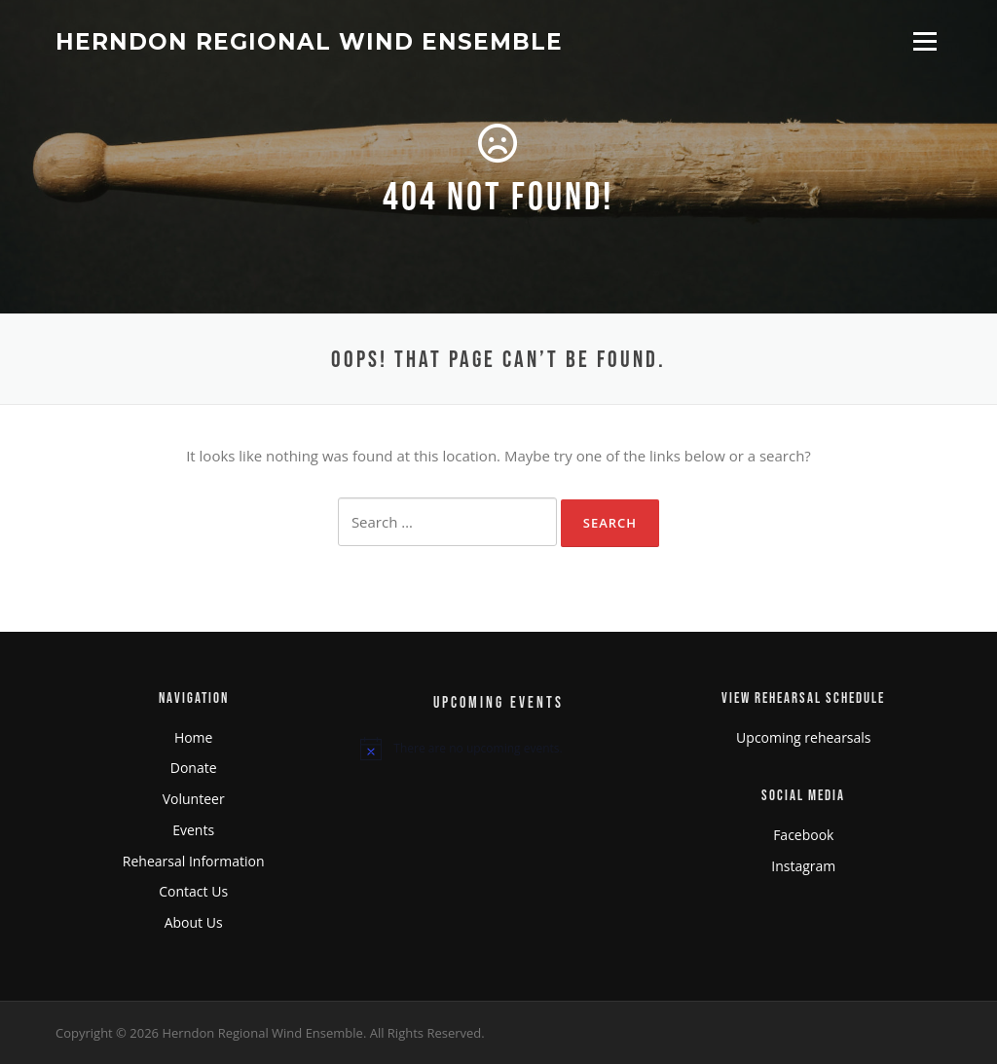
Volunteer (194, 798)
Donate (193, 767)
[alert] (498, 748)
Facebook (803, 835)
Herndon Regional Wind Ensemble (309, 41)
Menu (924, 41)
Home (193, 737)
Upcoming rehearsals (803, 737)
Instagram (803, 866)
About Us (194, 922)
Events (193, 830)
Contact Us (193, 891)
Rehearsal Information (194, 861)
